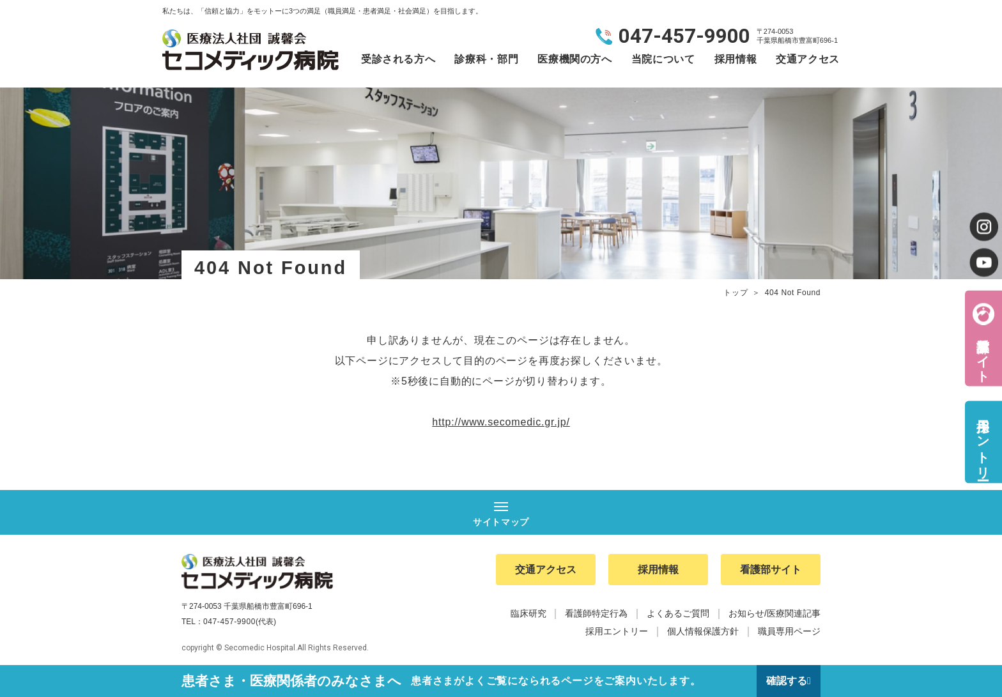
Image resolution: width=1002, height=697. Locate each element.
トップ (735, 292)
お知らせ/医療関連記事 (774, 613)
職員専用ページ (789, 631)
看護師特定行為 (596, 613)
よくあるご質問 (678, 613)
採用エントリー (983, 441)
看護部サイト (983, 352)
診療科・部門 (486, 59)
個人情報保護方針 (703, 631)
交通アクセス (808, 59)
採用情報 (735, 59)
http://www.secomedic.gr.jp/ (500, 422)
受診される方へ (398, 59)
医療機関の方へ (574, 59)
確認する (786, 680)
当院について (663, 59)
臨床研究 (528, 613)
